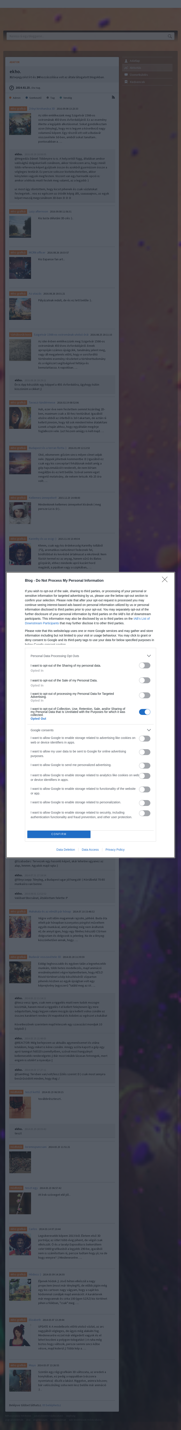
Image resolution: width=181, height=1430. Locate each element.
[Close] (166, 581)
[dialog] (90, 715)
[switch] (144, 665)
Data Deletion (65, 849)
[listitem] (90, 656)
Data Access (90, 849)
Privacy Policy (115, 849)
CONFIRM (59, 834)
